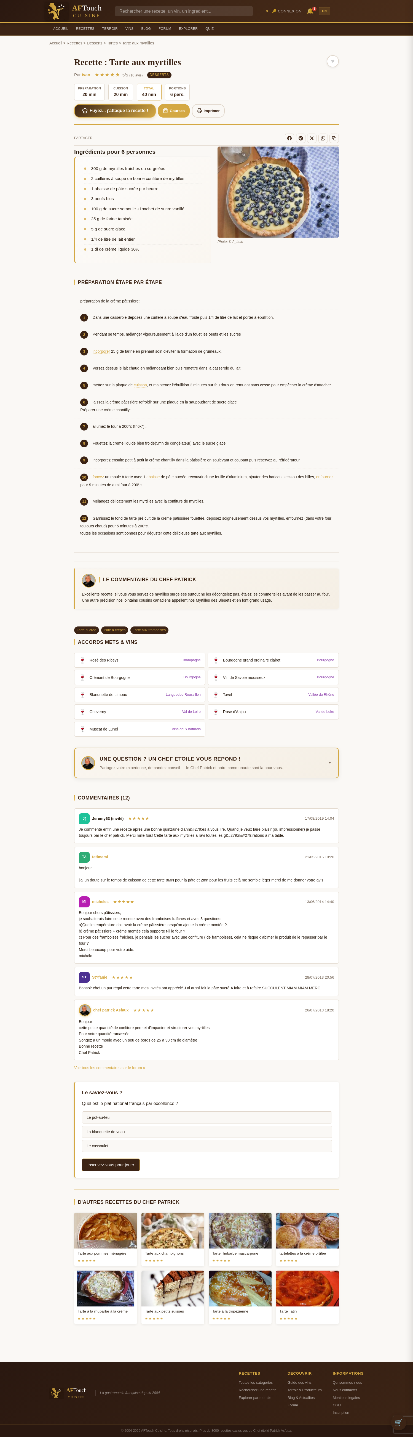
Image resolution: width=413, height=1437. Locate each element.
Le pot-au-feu (98, 1117)
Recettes (85, 29)
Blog (146, 29)
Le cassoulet (97, 1146)
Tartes (112, 43)
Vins (129, 29)
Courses (174, 110)
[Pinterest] (300, 138)
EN (324, 11)
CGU (337, 1405)
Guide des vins (300, 1382)
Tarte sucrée (86, 630)
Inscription (341, 1413)
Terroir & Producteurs (305, 1390)
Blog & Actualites (301, 1398)
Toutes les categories (256, 1382)
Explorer (188, 29)
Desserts (95, 43)
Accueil (60, 29)
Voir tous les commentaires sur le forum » (109, 1068)
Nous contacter (345, 1390)
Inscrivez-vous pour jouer (110, 1164)
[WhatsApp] (323, 138)
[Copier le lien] (334, 138)
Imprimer (208, 110)
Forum (165, 29)
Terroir (110, 29)
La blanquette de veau (106, 1132)
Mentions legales (346, 1398)
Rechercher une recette (258, 1390)
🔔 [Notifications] (311, 10)
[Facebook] (289, 138)
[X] (312, 138)
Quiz (209, 29)
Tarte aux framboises (149, 630)
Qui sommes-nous (347, 1382)
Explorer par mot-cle (255, 1398)
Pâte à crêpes (114, 630)
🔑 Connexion (287, 11)
